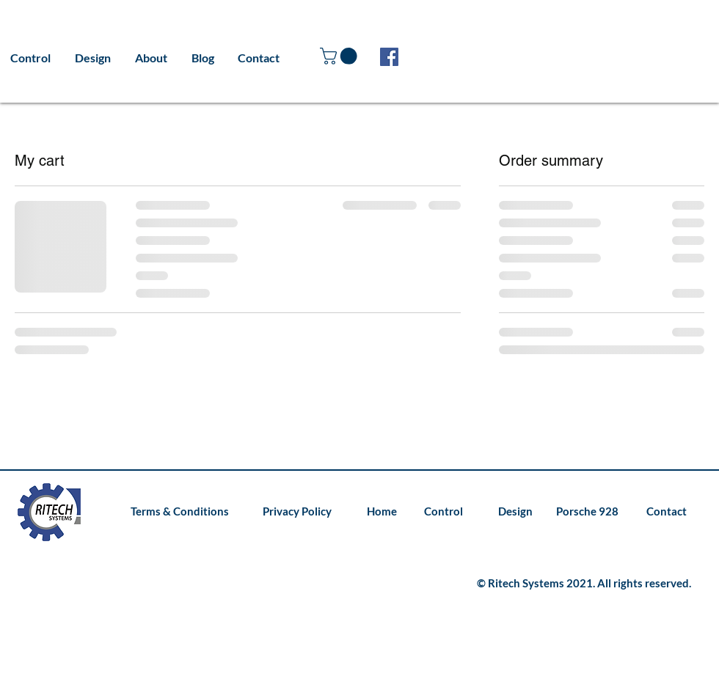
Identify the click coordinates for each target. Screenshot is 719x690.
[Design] (510, 511)
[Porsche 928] (586, 511)
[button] (340, 56)
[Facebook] (389, 57)
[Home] (380, 511)
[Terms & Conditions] (180, 511)
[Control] (443, 511)
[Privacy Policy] (295, 511)
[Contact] (664, 511)
